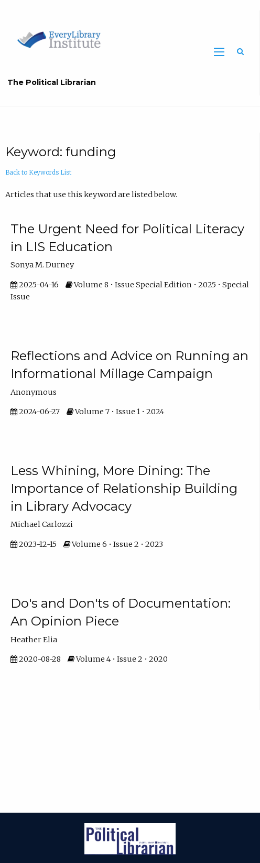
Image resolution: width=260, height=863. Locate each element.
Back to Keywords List (38, 172)
